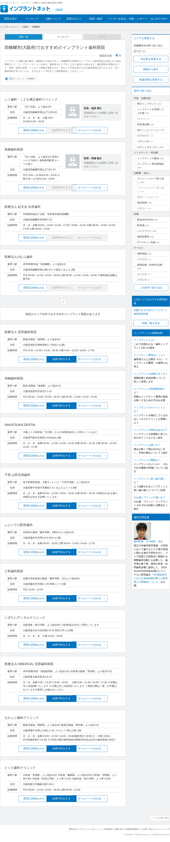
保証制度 (142, 202)
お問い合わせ (147, 828)
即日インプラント (147, 103)
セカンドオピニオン (148, 147)
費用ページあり (145, 197)
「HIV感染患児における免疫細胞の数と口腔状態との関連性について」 (151, 578)
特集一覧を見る (151, 323)
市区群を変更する (151, 58)
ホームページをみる (102, 130)
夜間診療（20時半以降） (150, 264)
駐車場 (140, 225)
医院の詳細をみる (24, 130)
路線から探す (151, 69)
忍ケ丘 (140, 51)
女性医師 (142, 259)
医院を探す (10, 18)
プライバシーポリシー (84, 828)
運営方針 (115, 828)
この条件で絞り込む (151, 287)
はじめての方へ (159, 18)
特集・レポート (138, 18)
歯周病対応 (143, 135)
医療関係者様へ (130, 828)
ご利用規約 (103, 828)
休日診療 (142, 274)
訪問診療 (142, 279)
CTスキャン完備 (146, 242)
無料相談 (142, 253)
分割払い (142, 208)
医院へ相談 (95, 18)
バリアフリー (144, 231)
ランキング (32, 18)
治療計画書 (143, 141)
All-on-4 (141, 118)
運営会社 (65, 828)
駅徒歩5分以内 (145, 219)
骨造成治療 (143, 124)
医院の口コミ (74, 18)
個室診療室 (143, 236)
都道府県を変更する (151, 79)
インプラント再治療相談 (150, 163)
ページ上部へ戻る (160, 817)
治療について (53, 18)
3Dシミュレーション (148, 130)
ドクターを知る (117, 18)
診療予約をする (63, 359)
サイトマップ (163, 828)
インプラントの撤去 (148, 158)
